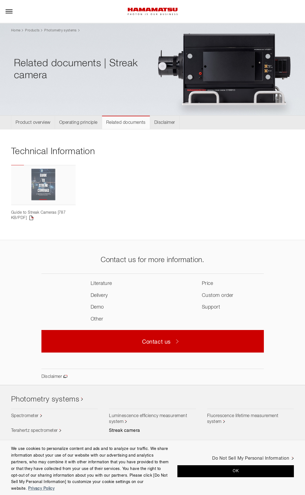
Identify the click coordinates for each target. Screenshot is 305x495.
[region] (152, 467)
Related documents (126, 122)
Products (32, 30)
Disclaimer (164, 122)
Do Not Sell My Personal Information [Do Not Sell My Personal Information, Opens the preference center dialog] (250, 458)
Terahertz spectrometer (34, 430)
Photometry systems (60, 30)
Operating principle (78, 122)
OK (236, 471)
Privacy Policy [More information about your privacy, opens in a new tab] (41, 489)
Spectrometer (25, 416)
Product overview (33, 122)
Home (15, 30)
